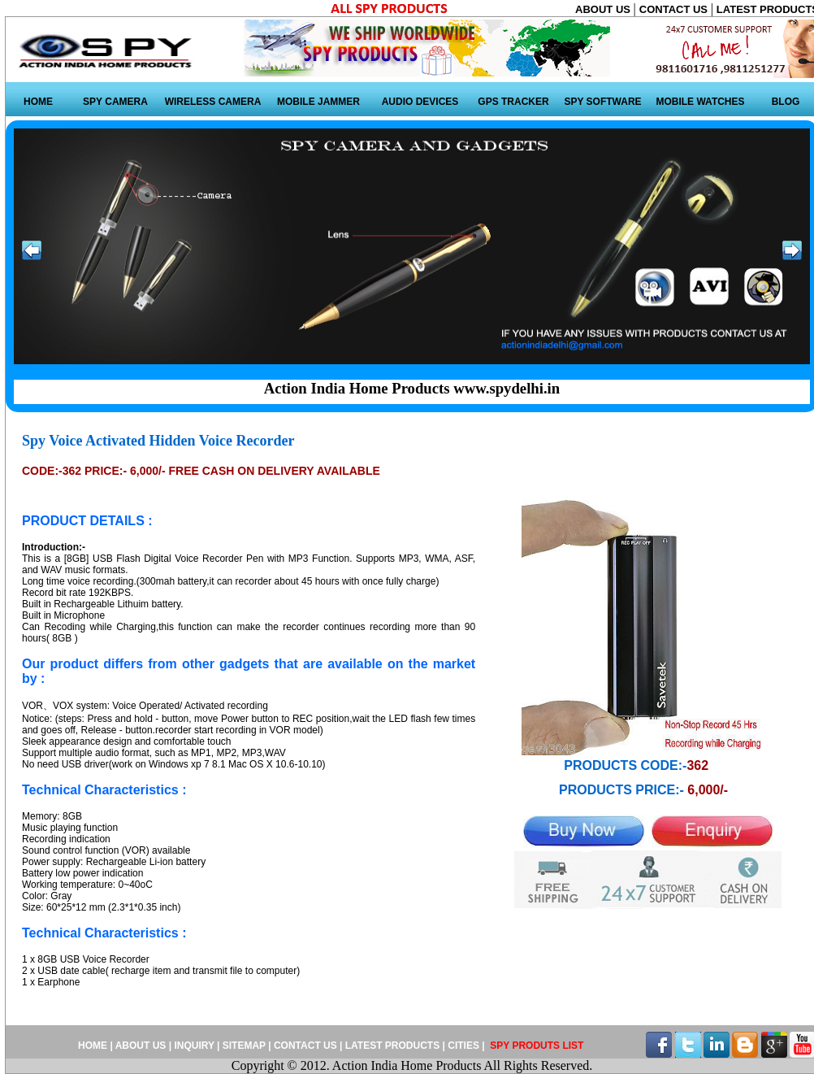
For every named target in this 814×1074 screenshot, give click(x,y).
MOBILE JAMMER (318, 101)
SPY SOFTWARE (602, 101)
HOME (38, 101)
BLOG (786, 101)
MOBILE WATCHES (700, 101)
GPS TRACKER (513, 101)
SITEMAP (245, 1045)
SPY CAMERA (115, 101)
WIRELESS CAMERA (213, 101)
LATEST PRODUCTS (392, 1045)
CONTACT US (675, 9)
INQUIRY (194, 1045)
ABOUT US (604, 9)
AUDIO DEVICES (420, 101)
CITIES (463, 1045)
